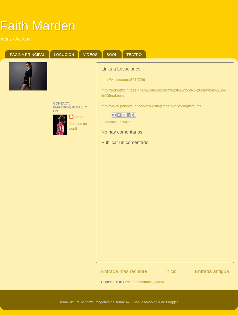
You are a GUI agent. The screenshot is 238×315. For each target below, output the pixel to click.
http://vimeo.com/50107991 (124, 80)
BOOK (111, 54)
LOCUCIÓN (64, 54)
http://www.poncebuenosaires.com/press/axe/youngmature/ (151, 106)
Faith (78, 117)
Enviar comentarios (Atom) (143, 282)
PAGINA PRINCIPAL (27, 54)
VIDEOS (90, 54)
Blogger (172, 302)
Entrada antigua (212, 271)
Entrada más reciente (124, 271)
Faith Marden (37, 26)
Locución (125, 122)
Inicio (171, 271)
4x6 (129, 302)
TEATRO (134, 54)
